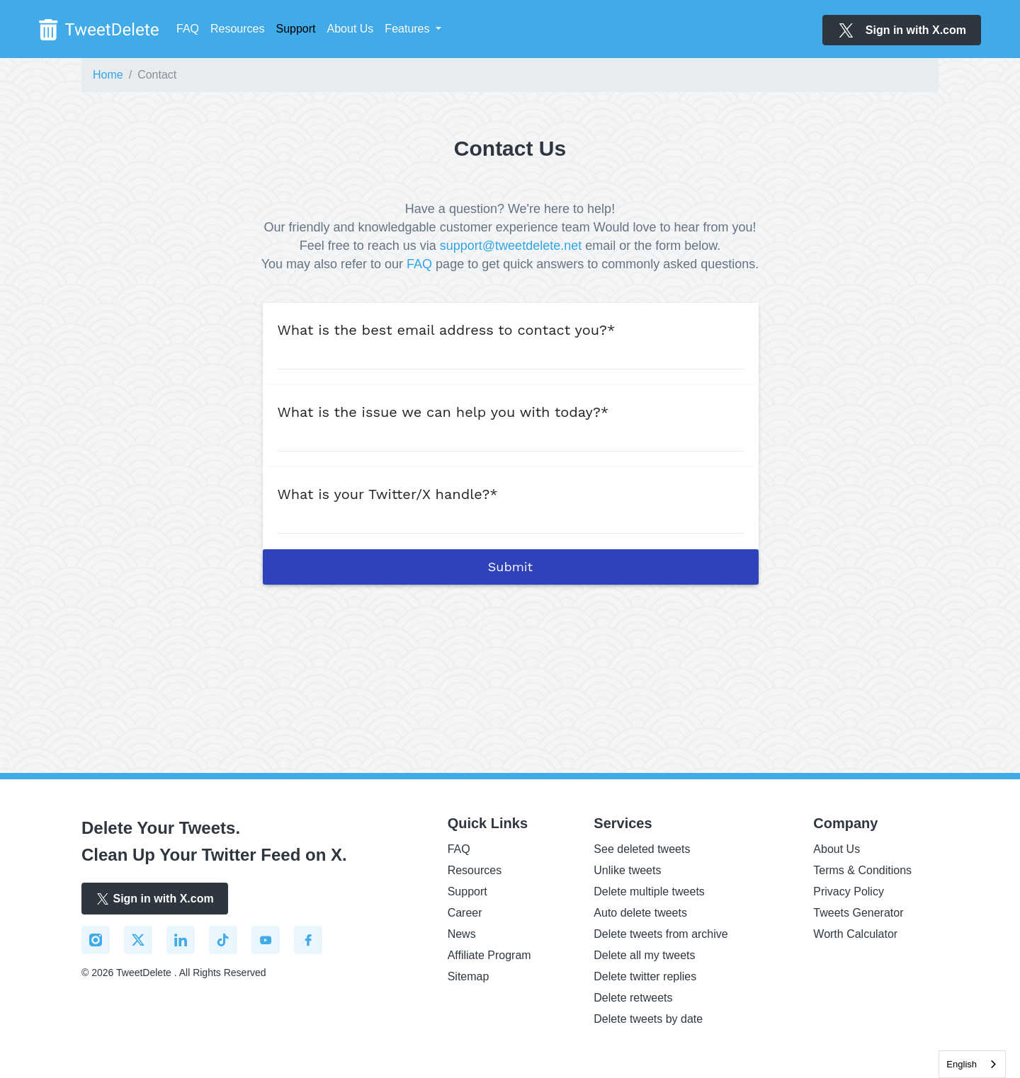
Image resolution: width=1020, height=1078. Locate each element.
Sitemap (468, 976)
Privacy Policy (848, 891)
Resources (237, 29)
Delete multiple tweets (649, 891)
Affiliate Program (489, 955)
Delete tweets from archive (660, 934)
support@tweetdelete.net (511, 246)
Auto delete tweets (640, 913)
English (961, 1064)
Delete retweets (633, 998)
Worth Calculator (855, 934)
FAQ (187, 29)
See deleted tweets (642, 849)
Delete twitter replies (645, 976)
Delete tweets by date (648, 1019)
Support (467, 891)
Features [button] (409, 29)
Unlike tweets (627, 870)
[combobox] (972, 1064)
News (462, 934)
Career (465, 913)
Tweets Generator (858, 913)
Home (108, 75)
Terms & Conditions (862, 870)
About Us (350, 29)
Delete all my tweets (644, 955)
